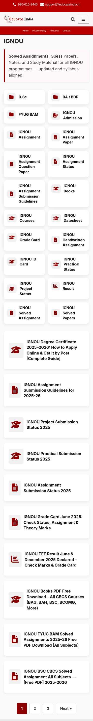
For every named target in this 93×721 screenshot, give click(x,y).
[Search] (73, 19)
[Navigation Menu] (83, 19)
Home (26, 30)
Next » (66, 710)
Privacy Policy (39, 30)
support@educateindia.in (62, 4)
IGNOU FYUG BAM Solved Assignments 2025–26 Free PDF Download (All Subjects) (51, 641)
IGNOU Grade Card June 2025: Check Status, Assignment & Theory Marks (53, 524)
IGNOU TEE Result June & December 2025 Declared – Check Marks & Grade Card (51, 561)
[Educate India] (18, 19)
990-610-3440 (27, 4)
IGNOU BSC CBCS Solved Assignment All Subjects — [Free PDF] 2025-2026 (50, 678)
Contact (66, 30)
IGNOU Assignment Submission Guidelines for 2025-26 (49, 392)
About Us (54, 30)
